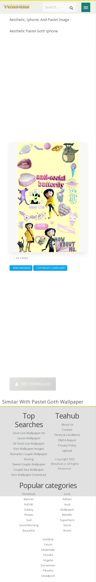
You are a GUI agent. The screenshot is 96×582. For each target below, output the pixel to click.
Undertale (48, 550)
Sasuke (48, 555)
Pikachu (48, 570)
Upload (67, 451)
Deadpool (48, 576)
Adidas (67, 499)
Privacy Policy (67, 445)
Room (67, 530)
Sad (28, 520)
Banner (29, 499)
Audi (67, 504)
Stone (67, 525)
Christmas (28, 494)
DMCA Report (67, 440)
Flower (28, 515)
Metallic (67, 515)
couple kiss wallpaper (29, 470)
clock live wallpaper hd (29, 433)
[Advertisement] (48, 89)
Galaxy (28, 509)
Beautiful (29, 530)
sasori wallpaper (28, 438)
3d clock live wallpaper (29, 443)
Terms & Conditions (67, 435)
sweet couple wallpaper (28, 464)
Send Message (21, 267)
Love (67, 494)
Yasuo (48, 544)
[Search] (71, 8)
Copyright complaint (50, 267)
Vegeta (48, 560)
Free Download (32, 383)
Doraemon (48, 565)
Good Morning (28, 525)
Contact (67, 430)
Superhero (67, 520)
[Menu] (85, 7)
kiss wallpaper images (29, 449)
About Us (67, 425)
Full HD (28, 504)
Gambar (48, 539)
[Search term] (59, 7)
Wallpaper (67, 509)
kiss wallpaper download (29, 475)
